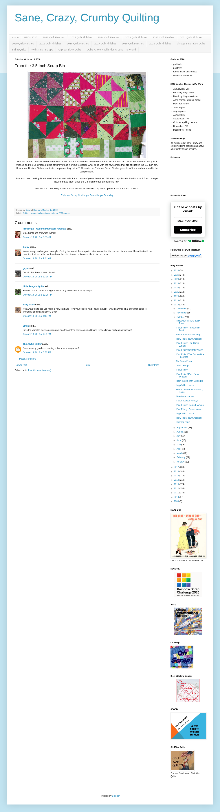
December (182, 308)
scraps (67, 213)
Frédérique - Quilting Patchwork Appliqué (44, 229)
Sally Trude (29, 304)
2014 (176, 480)
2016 (176, 471)
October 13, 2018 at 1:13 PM (37, 316)
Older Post (153, 365)
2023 (176, 283)
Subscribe (188, 230)
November (182, 312)
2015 (176, 475)
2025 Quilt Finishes (81, 37)
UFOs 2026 (30, 37)
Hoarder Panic (183, 422)
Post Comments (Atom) (39, 370)
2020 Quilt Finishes (23, 43)
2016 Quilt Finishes (133, 43)
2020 (176, 296)
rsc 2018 (59, 213)
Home (15, 37)
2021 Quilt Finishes (191, 37)
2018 (176, 304)
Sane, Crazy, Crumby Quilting (87, 18)
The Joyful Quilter (32, 344)
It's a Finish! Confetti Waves (189, 350)
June (179, 440)
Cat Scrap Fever (184, 361)
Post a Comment (27, 359)
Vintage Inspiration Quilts (191, 43)
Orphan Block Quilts (69, 49)
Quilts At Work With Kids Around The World (111, 49)
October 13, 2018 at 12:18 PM (37, 276)
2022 (176, 287)
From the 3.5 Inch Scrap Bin (189, 381)
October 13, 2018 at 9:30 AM (37, 237)
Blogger (116, 796)
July (179, 436)
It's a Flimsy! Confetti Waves (190, 405)
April (179, 449)
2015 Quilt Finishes (160, 43)
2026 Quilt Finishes (54, 37)
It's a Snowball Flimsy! (187, 400)
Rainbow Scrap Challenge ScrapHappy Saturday (87, 195)
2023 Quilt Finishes (136, 37)
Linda (26, 326)
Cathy (26, 247)
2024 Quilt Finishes (109, 37)
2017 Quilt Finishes (105, 43)
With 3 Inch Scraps (42, 49)
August (180, 432)
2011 (176, 492)
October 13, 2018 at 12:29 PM (37, 295)
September (182, 427)
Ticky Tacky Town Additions (189, 339)
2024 (176, 279)
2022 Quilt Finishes (164, 37)
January (181, 461)
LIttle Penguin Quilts (33, 286)
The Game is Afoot (185, 396)
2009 (176, 501)
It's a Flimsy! (182, 370)
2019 (176, 300)
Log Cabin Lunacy (185, 385)
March (180, 453)
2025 (176, 275)
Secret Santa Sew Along (188, 334)
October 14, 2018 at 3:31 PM (37, 352)
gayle (26, 268)
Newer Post (21, 365)
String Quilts (19, 49)
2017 (176, 467)
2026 (176, 270)
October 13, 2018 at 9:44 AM (37, 258)
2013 (176, 484)
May (179, 444)
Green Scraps (183, 365)
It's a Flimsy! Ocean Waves (189, 409)
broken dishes (43, 213)
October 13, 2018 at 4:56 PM (37, 334)
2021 (176, 292)
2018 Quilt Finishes (78, 43)
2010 (176, 497)
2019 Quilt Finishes (50, 43)
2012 (176, 488)
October (181, 317)
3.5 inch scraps (29, 213)
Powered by (188, 240)
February (181, 457)
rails (53, 213)
